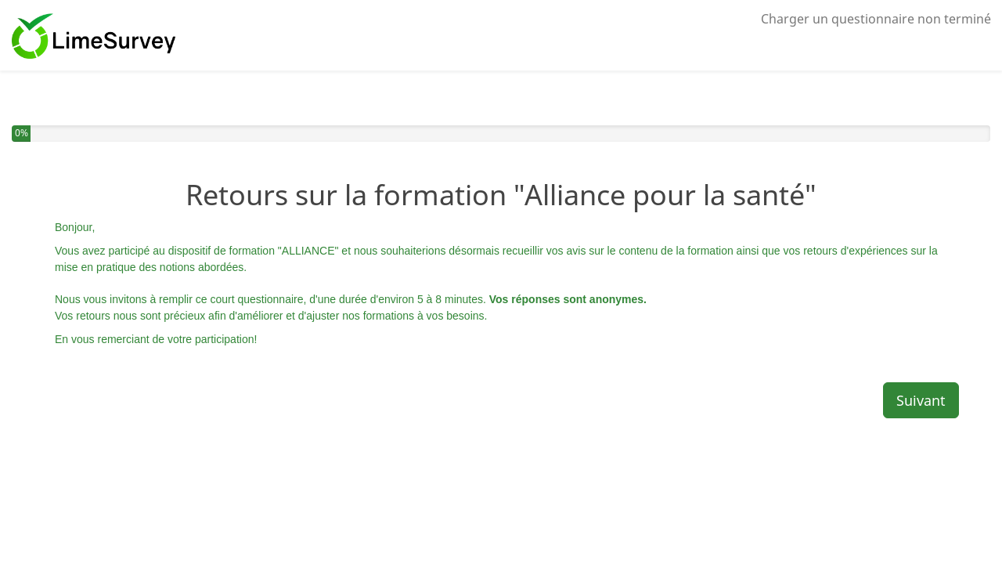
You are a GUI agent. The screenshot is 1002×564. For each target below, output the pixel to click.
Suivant (921, 400)
